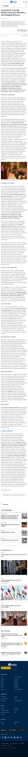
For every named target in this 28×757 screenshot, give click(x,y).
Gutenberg (3, 700)
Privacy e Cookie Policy (14, 743)
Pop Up (15, 698)
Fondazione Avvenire (5, 712)
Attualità (2, 679)
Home (2, 676)
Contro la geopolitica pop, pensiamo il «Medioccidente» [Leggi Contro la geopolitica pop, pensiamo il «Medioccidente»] (11, 580)
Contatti (2, 714)
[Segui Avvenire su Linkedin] (11, 737)
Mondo (2, 683)
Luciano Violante (5, 655)
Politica (2, 681)
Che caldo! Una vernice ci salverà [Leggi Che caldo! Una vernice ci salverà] (9, 540)
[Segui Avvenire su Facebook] (2, 737)
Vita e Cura (16, 681)
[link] (14, 2)
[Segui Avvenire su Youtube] (17, 737)
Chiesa (2, 689)
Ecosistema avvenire (18, 689)
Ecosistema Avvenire (5, 710)
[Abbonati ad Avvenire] (6, 668)
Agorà (2, 685)
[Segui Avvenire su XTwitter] (8, 737)
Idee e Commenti (17, 676)
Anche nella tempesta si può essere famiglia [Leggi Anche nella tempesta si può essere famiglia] (10, 525)
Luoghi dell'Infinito (18, 700)
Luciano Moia (4, 18)
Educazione (5, 504)
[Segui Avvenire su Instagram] (5, 737)
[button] (1, 2)
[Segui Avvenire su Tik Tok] (20, 737)
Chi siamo (3, 708)
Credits (9, 745)
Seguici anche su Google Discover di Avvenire (14, 495)
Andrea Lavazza (5, 647)
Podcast (2, 687)
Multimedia (16, 687)
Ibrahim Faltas (4, 638)
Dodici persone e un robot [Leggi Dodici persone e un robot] (8, 532)
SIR (1, 721)
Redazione (16, 708)
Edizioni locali (3, 696)
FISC (15, 723)
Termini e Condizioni (5, 743)
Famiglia (15, 683)
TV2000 (2, 723)
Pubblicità (16, 710)
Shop (15, 712)
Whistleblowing (4, 745)
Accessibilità (22, 743)
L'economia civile (4, 698)
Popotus (15, 696)
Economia (16, 679)
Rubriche (16, 685)
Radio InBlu (16, 721)
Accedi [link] (25, 2)
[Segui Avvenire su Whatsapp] (14, 737)
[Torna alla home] (1, 5)
